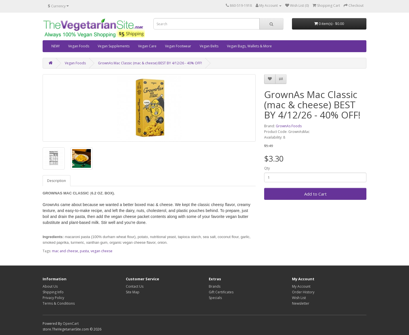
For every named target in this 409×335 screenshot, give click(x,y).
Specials (215, 297)
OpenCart (71, 323)
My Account (301, 286)
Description (56, 180)
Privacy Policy (53, 297)
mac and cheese (65, 251)
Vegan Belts (209, 46)
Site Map (132, 292)
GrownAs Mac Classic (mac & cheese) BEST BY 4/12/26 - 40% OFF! (150, 63)
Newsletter (300, 303)
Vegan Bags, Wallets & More (249, 46)
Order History (303, 292)
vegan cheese (101, 251)
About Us (50, 286)
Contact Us (134, 286)
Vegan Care (147, 46)
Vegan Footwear (178, 46)
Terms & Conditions (59, 303)
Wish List (299, 297)
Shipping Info (53, 292)
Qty (267, 168)
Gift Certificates (221, 292)
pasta (84, 251)
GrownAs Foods (289, 126)
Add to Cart (315, 194)
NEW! (55, 46)
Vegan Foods (78, 46)
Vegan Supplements (114, 46)
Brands (214, 286)
